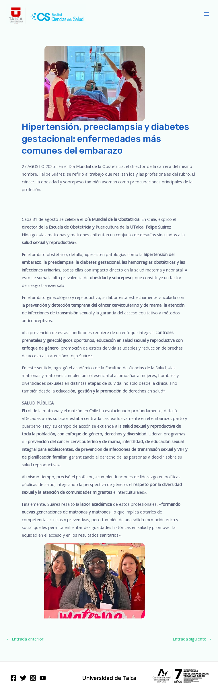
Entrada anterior (25, 639)
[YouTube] (43, 678)
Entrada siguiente (192, 639)
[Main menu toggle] (206, 14)
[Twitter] (23, 678)
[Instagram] (33, 678)
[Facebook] (13, 678)
